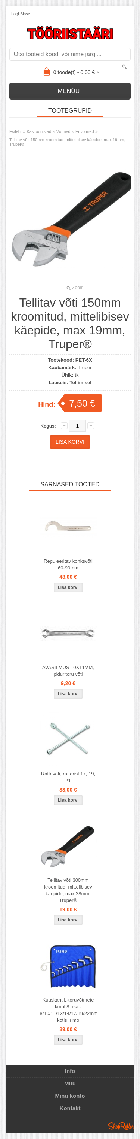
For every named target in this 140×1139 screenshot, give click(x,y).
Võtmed (63, 131)
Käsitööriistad (39, 131)
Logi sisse (20, 14)
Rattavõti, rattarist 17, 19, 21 (68, 777)
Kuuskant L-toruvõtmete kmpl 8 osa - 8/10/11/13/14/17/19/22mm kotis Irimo (69, 1010)
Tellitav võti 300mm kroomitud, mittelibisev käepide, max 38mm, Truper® (68, 890)
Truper (85, 367)
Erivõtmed (84, 131)
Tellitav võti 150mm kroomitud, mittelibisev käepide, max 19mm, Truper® (67, 141)
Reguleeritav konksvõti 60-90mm (68, 564)
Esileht (15, 131)
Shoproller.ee (121, 1126)
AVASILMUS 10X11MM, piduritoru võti (68, 671)
